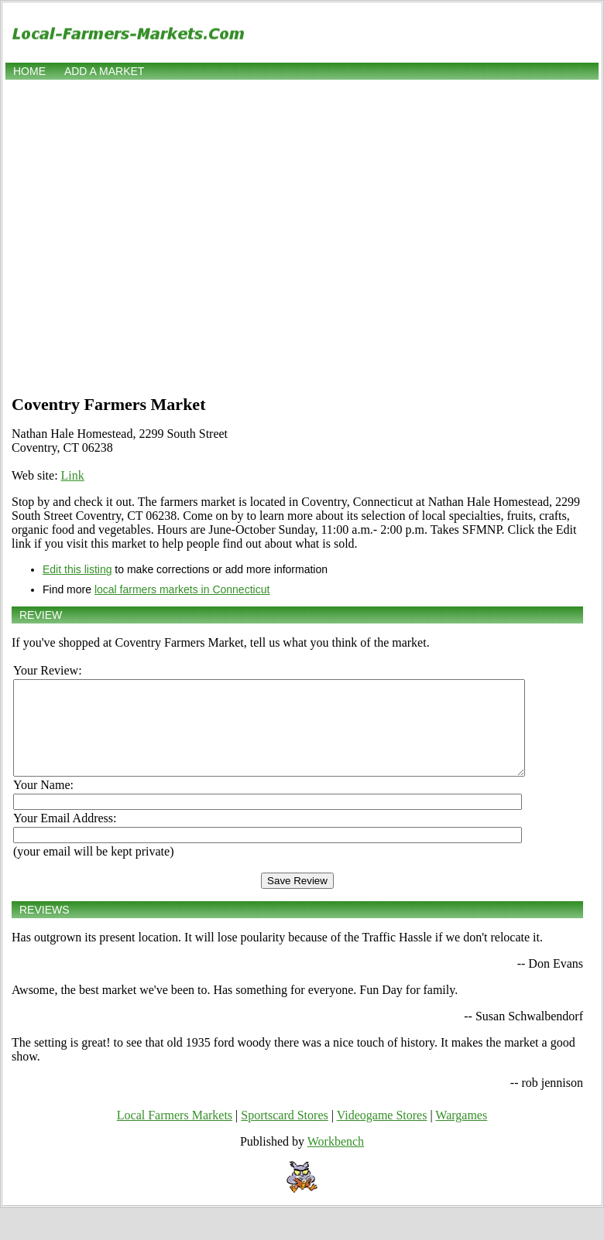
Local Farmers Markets (174, 1133)
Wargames (461, 1133)
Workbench (335, 1160)
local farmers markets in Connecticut (181, 589)
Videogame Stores (382, 1133)
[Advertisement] (145, 236)
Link (72, 475)
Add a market (104, 71)
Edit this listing (77, 569)
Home (29, 71)
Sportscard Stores (284, 1133)
